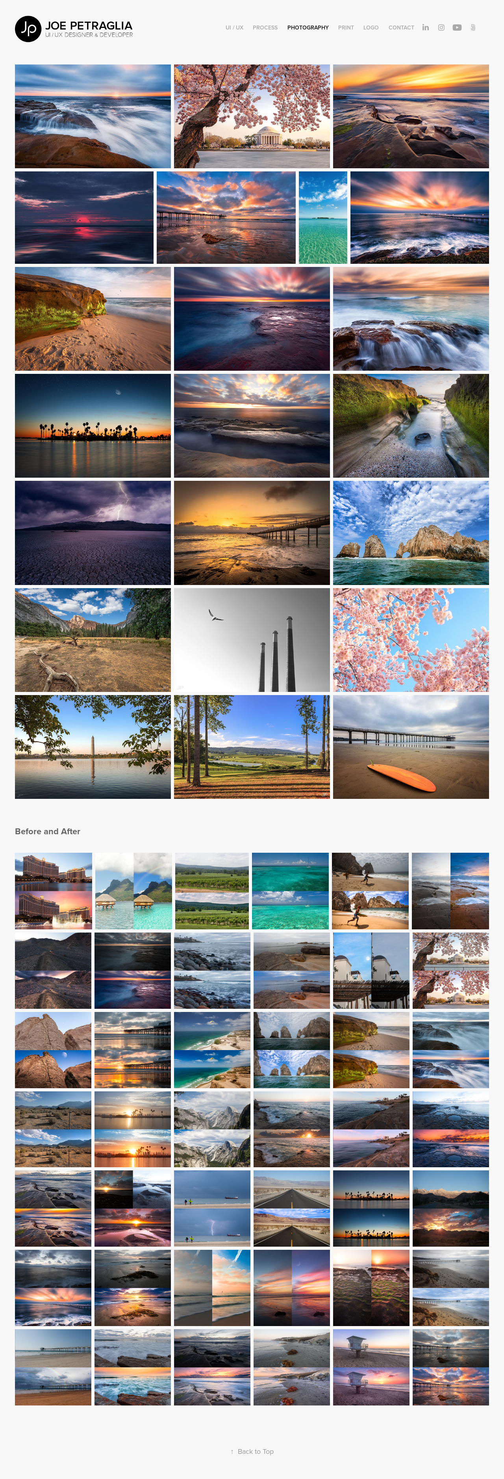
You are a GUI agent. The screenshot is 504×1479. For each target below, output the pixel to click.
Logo (371, 27)
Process (265, 27)
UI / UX (234, 27)
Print (346, 27)
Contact (401, 27)
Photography (308, 27)
